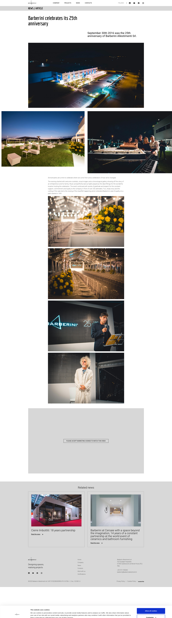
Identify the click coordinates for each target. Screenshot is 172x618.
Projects (67, 3)
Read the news (35, 534)
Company (56, 3)
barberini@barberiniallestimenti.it (127, 572)
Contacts (88, 3)
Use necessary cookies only (151, 613)
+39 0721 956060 (122, 570)
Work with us (81, 571)
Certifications (82, 574)
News (78, 3)
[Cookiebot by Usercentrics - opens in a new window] (17, 614)
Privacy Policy (121, 581)
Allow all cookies (151, 600)
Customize (151, 606)
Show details (35, 612)
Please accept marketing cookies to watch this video (86, 441)
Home (79, 559)
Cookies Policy (131, 581)
